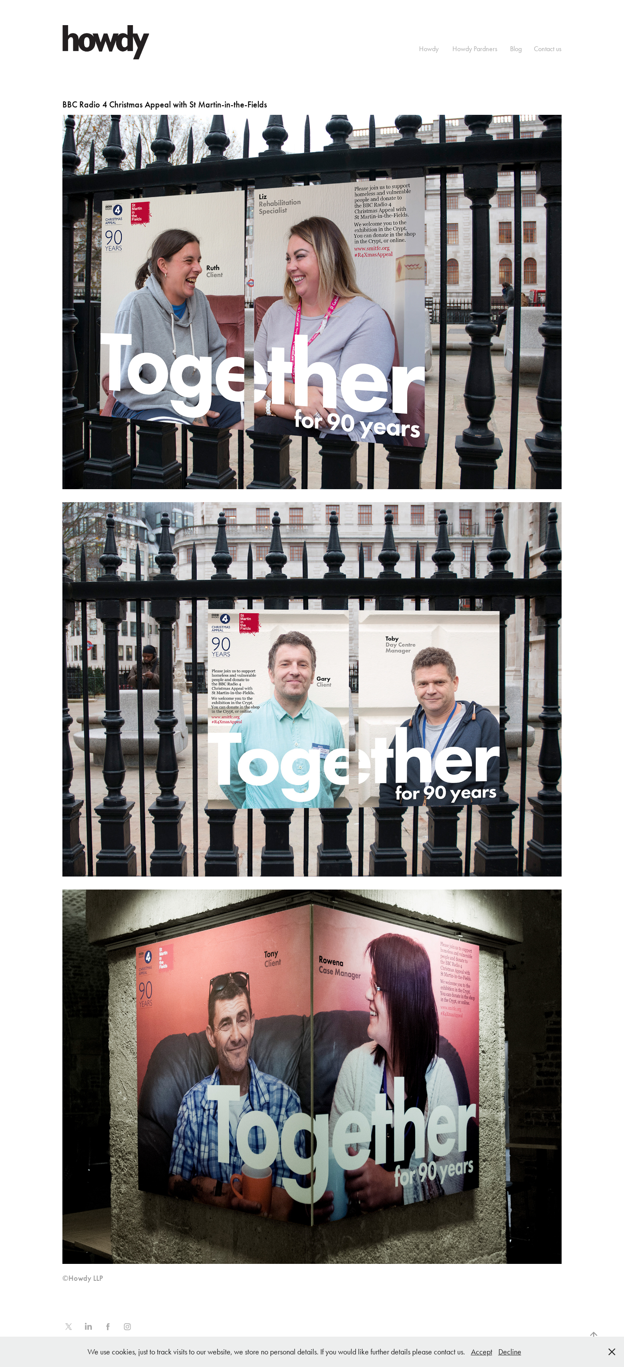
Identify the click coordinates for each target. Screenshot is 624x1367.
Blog (516, 49)
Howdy (429, 49)
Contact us (548, 49)
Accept (481, 1352)
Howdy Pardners (474, 49)
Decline (509, 1352)
